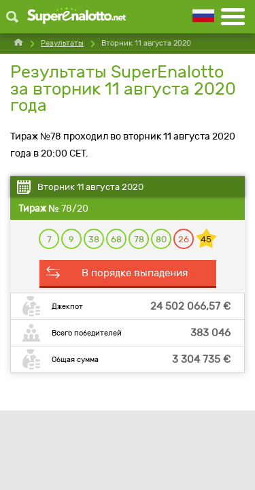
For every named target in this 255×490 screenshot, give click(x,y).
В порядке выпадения (135, 273)
